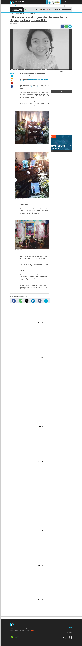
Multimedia (27, 630)
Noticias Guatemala (16, 13)
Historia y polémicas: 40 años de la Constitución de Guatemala (61, 146)
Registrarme (21, 1)
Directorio (70, 634)
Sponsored (32, 630)
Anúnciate (70, 627)
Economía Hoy (21, 5)
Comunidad (31, 13)
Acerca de (70, 629)
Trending (61, 5)
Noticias (28, 5)
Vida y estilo (54, 5)
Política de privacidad (68, 630)
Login (16, 1)
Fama (49, 5)
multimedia (68, 5)
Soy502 (14, 5)
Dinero (38, 5)
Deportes (44, 5)
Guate (33, 5)
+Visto (61, 91)
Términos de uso (69, 632)
